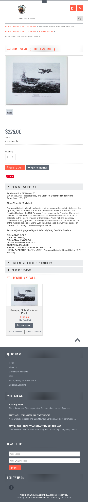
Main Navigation (8, 19)
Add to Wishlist (15, 332)
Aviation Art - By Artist (24, 26)
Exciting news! (16, 405)
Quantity (9, 151)
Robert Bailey (46, 31)
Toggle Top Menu (44, 1)
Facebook (11, 488)
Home (8, 26)
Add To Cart (26, 325)
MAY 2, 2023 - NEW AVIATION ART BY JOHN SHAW (35, 426)
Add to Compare (33, 332)
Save (11, 177)
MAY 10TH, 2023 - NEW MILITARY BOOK (29, 415)
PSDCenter (66, 498)
